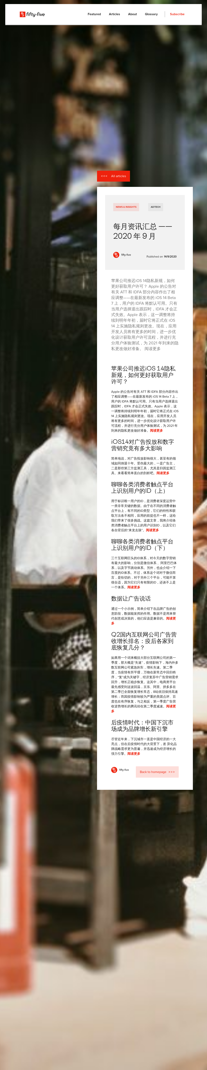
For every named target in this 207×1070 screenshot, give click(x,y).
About (132, 14)
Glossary (151, 14)
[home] (32, 14)
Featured (94, 14)
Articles (114, 14)
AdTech (156, 207)
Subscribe (177, 14)
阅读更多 (156, 430)
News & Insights (126, 207)
